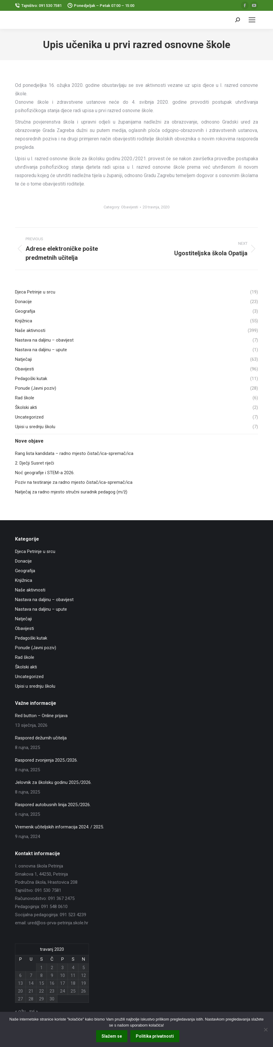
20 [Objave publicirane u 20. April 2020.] (20, 991)
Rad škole (24, 657)
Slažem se (112, 1036)
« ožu (20, 1011)
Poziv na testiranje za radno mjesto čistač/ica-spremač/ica (73, 482)
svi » (33, 1011)
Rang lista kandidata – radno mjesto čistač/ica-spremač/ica (74, 453)
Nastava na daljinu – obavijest (44, 599)
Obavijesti (129, 207)
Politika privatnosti (155, 1036)
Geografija (25, 570)
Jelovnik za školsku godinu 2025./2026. (53, 782)
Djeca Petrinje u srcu (35, 551)
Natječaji (23, 619)
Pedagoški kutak (31, 638)
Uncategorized (29, 676)
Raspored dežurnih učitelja (41, 738)
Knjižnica (23, 580)
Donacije (23, 561)
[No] (265, 1030)
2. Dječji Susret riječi (34, 463)
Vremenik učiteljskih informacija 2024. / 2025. (59, 827)
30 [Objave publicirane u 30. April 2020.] (52, 999)
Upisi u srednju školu (35, 686)
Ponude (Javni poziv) (35, 647)
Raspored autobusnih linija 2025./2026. (53, 804)
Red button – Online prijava (41, 715)
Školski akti (26, 667)
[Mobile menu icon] (252, 20)
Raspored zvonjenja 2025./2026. (46, 760)
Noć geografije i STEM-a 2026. (44, 472)
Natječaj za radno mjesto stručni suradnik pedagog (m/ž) (71, 492)
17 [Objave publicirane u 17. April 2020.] (62, 983)
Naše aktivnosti (30, 590)
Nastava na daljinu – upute (41, 609)
